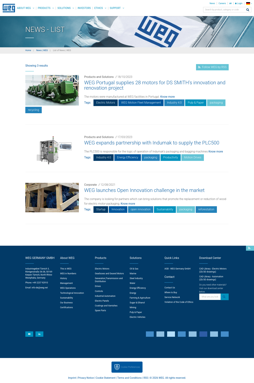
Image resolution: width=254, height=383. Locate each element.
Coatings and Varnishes (106, 305)
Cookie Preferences (130, 367)
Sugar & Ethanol (137, 302)
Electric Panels (102, 301)
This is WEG (66, 268)
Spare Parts (100, 310)
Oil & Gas (134, 268)
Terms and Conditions (129, 377)
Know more (167, 96)
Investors (84, 8)
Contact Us (169, 287)
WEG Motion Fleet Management (141, 102)
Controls (99, 291)
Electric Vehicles (137, 317)
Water (132, 283)
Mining (133, 307)
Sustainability (165, 209)
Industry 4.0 (174, 102)
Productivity (170, 157)
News (212, 3)
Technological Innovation (72, 293)
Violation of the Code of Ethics (178, 302)
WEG (7, 8)
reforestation (206, 209)
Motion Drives (192, 157)
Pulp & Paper (196, 102)
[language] (249, 3)
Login (238, 3)
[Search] (247, 10)
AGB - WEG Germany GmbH (177, 268)
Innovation (118, 209)
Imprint (72, 377)
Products (44, 8)
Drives (98, 286)
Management (66, 283)
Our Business (66, 302)
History (63, 278)
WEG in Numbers (68, 273)
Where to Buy (170, 292)
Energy (133, 293)
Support (115, 8)
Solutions (64, 8)
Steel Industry (136, 278)
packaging (216, 102)
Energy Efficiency (127, 157)
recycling (33, 110)
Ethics (98, 8)
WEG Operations (68, 288)
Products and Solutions (99, 77)
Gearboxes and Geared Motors (109, 273)
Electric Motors (105, 102)
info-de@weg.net (40, 287)
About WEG (24, 8)
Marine (133, 273)
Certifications (66, 307)
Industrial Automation (105, 296)
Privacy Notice (86, 377)
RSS (145, 377)
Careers (222, 3)
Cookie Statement (105, 377)
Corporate (90, 184)
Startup (100, 209)
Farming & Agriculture (140, 298)
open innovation (141, 209)
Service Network (172, 297)
